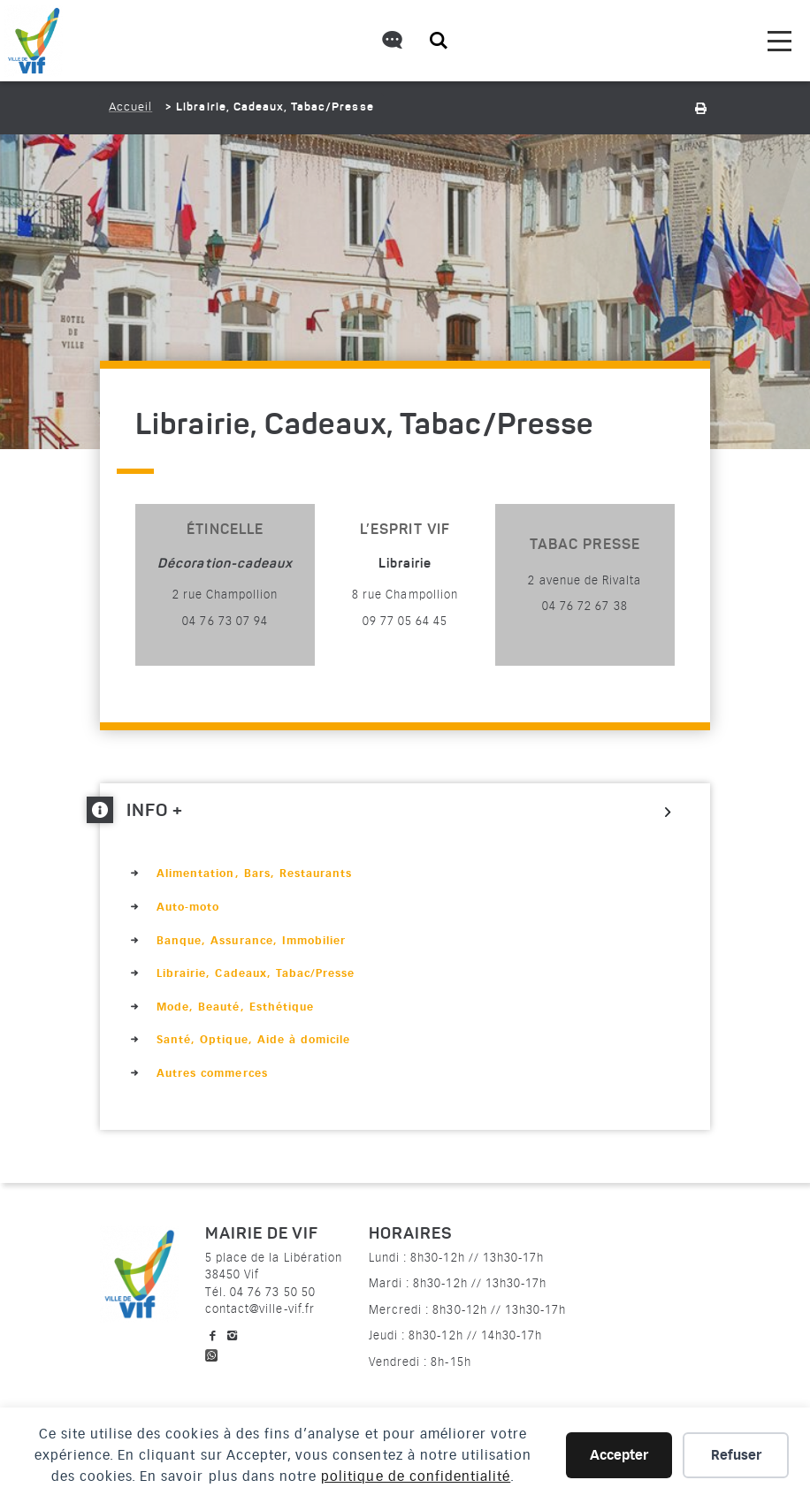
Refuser (736, 1455)
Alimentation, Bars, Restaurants (254, 873)
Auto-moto (188, 907)
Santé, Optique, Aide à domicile (253, 1040)
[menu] (779, 41)
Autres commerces (212, 1073)
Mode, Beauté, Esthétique (235, 1007)
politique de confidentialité (415, 1476)
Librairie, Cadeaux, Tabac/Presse (256, 973)
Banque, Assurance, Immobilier (251, 941)
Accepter (619, 1455)
